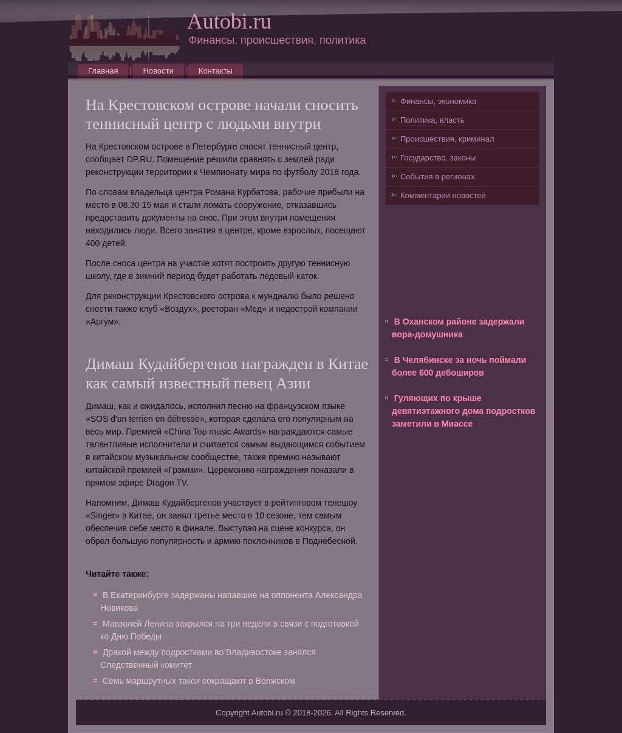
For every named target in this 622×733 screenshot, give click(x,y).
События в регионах (437, 176)
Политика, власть (432, 120)
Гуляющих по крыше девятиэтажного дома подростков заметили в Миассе (463, 410)
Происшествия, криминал (447, 138)
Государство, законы (438, 157)
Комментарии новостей (443, 195)
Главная (103, 70)
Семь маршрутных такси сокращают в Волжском (199, 681)
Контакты (216, 70)
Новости (158, 70)
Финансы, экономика (438, 101)
